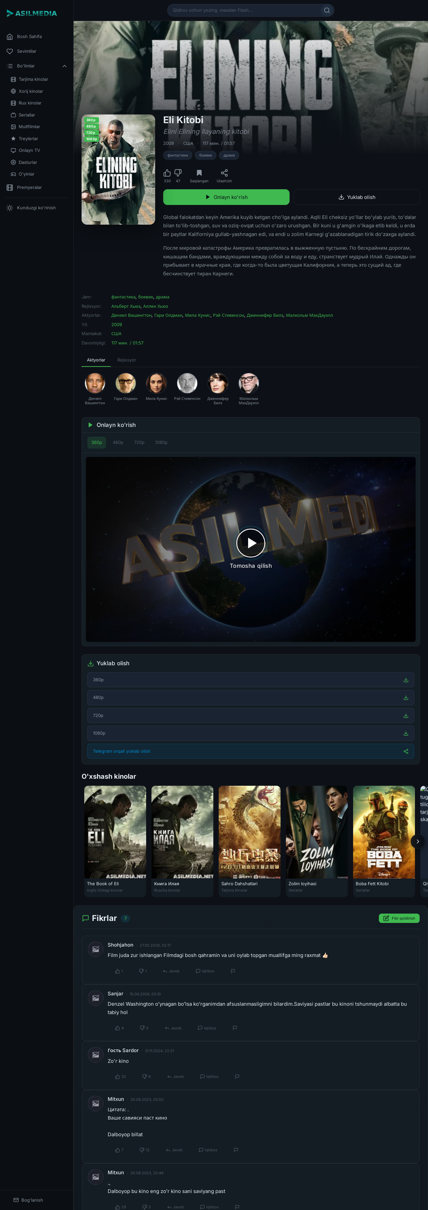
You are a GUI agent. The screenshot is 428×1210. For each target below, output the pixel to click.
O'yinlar (22, 174)
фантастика (178, 155)
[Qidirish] (327, 10)
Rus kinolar (26, 103)
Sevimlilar (21, 51)
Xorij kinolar (27, 91)
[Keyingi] (418, 841)
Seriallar (23, 115)
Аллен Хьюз (155, 306)
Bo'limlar (37, 66)
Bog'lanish (28, 1200)
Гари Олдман (168, 315)
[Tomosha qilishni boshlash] (251, 549)
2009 (168, 143)
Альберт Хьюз (125, 306)
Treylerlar (24, 139)
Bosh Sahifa (24, 36)
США (188, 143)
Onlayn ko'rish (226, 197)
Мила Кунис (197, 315)
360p (96, 442)
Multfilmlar (25, 127)
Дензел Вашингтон (131, 315)
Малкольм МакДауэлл (309, 315)
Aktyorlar (96, 359)
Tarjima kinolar (29, 79)
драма (229, 155)
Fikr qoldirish (399, 918)
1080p (161, 442)
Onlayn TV (25, 150)
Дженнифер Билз (265, 315)
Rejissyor (126, 359)
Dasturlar (24, 162)
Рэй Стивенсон (228, 315)
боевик (205, 155)
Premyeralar (24, 187)
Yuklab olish (357, 197)
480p (118, 442)
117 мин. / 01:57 (219, 143)
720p (139, 442)
